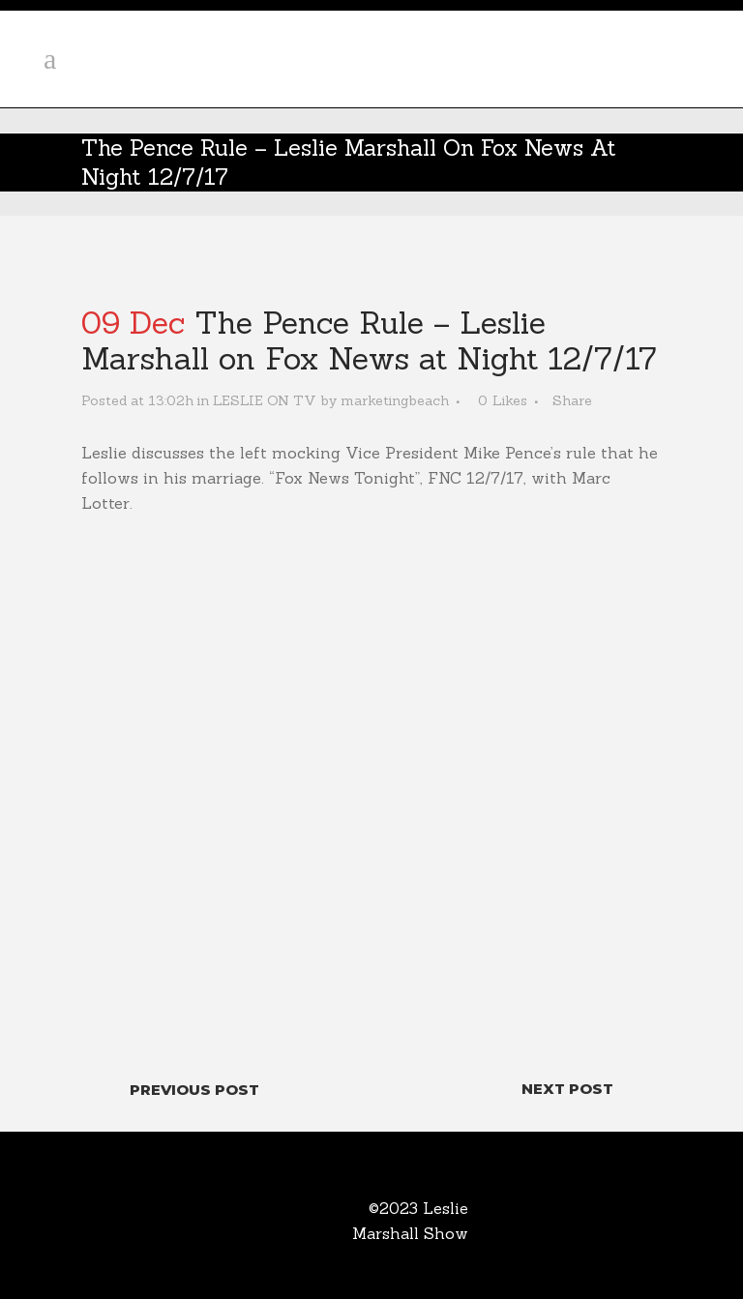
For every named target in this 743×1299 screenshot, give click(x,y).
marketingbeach (395, 400)
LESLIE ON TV (264, 400)
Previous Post (194, 1089)
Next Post (567, 1088)
